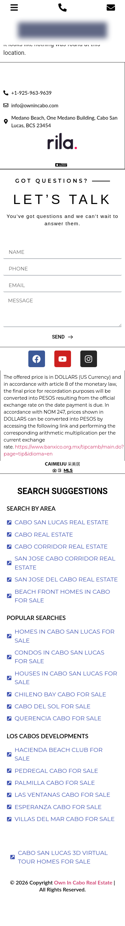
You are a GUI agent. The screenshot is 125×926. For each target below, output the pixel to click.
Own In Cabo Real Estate (82, 882)
